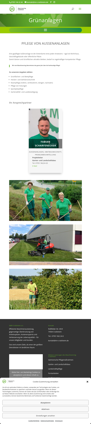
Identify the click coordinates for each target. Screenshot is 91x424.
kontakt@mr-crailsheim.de (58, 340)
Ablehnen (46, 409)
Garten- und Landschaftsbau (59, 364)
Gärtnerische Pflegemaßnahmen (60, 360)
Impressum (59, 421)
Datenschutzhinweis (47, 421)
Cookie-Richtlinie (33, 421)
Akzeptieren (45, 402)
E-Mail (34, 166)
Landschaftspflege (55, 369)
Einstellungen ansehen (45, 415)
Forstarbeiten (53, 373)
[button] (87, 382)
